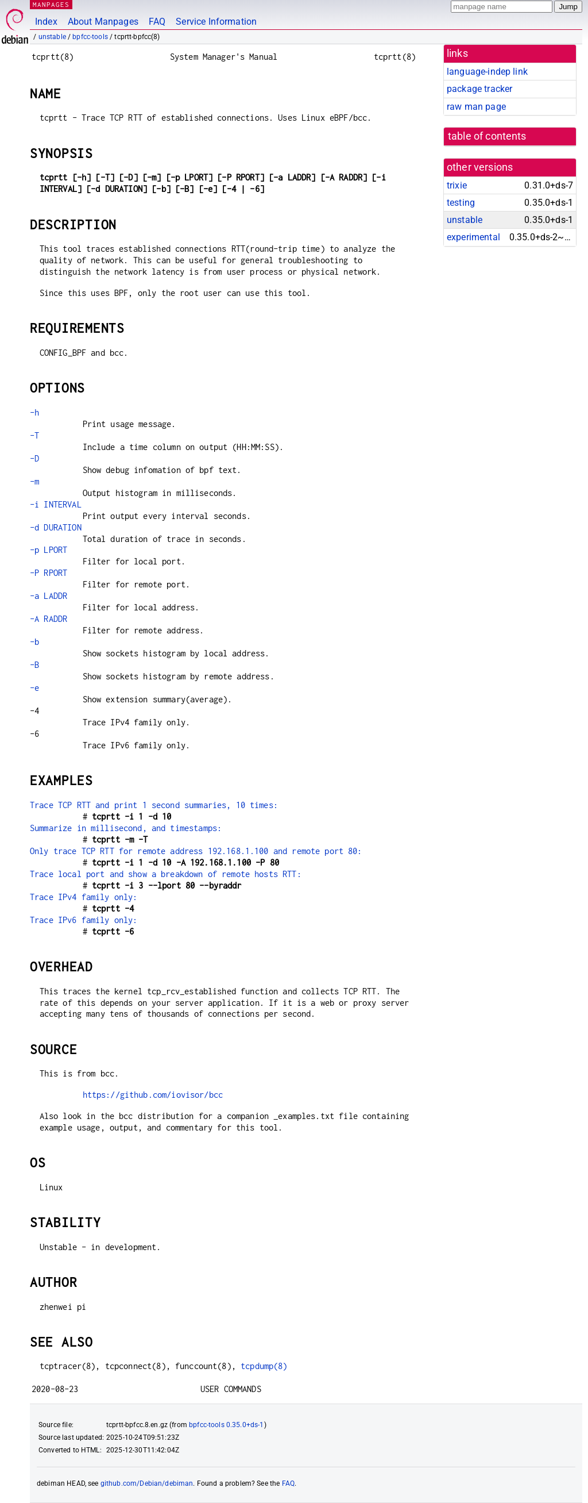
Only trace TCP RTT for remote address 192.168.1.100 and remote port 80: (196, 851)
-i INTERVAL (56, 504)
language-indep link (487, 71)
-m (34, 481)
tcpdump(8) (264, 1366)
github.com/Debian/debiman (147, 1483)
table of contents (487, 136)
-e (34, 688)
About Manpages (103, 21)
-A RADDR (48, 619)
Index (46, 21)
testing (461, 202)
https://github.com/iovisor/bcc (153, 1095)
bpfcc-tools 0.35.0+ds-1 (226, 1425)
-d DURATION (56, 527)
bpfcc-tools (90, 37)
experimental (473, 237)
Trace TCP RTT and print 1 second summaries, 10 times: (154, 805)
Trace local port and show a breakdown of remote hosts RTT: (165, 874)
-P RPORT (48, 573)
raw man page (476, 106)
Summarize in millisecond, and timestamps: (126, 828)
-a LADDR (48, 596)
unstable (52, 37)
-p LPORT (48, 550)
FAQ (157, 21)
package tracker (479, 88)
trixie (457, 185)
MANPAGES (51, 4)
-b (34, 642)
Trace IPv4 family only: (83, 897)
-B (34, 665)
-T (34, 435)
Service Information (216, 21)
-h (34, 412)
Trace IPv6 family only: (83, 920)
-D (34, 458)
